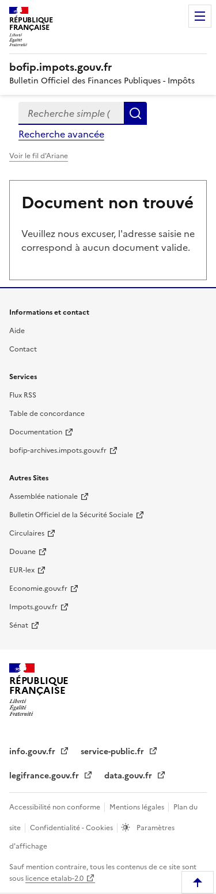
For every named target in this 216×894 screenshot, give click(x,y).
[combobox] (71, 113)
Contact (23, 349)
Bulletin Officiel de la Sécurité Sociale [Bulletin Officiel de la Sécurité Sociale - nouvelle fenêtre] (71, 515)
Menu (199, 16)
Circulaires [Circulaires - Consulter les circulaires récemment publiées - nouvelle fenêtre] (26, 533)
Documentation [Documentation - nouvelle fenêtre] (35, 432)
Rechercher (135, 113)
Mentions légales (137, 807)
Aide (17, 331)
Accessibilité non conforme (55, 807)
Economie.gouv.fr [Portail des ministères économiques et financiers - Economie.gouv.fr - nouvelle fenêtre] (38, 588)
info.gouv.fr (33, 752)
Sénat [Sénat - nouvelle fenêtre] (18, 625)
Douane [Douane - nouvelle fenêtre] (22, 552)
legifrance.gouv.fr (45, 776)
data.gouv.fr (129, 776)
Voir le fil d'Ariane (38, 156)
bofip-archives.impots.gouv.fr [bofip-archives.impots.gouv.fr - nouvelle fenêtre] (58, 450)
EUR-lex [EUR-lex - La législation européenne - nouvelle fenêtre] (22, 570)
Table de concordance (47, 413)
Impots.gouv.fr (33, 607)
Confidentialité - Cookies (72, 828)
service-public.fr (113, 752)
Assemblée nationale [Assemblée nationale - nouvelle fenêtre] (43, 496)
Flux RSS (22, 395)
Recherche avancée (61, 134)
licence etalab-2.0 (54, 878)
